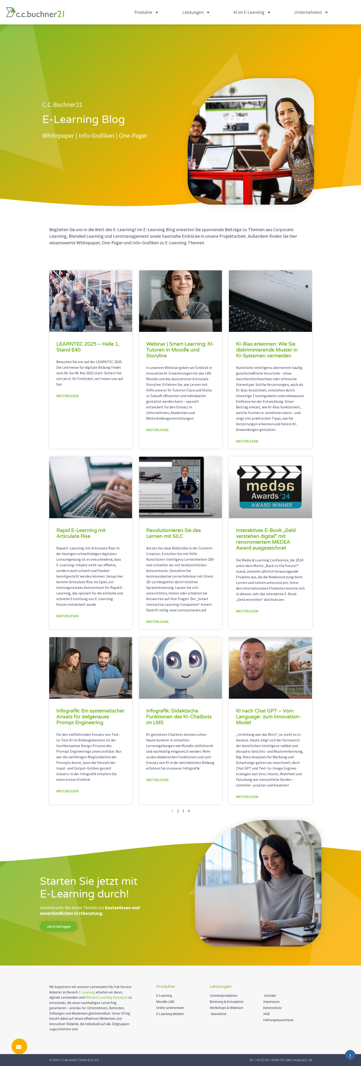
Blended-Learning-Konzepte (106, 997)
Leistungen (196, 12)
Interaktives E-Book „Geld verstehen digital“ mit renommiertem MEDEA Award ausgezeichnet (266, 539)
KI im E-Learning (252, 12)
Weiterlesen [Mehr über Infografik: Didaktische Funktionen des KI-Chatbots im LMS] (157, 779)
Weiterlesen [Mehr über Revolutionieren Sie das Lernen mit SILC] (157, 621)
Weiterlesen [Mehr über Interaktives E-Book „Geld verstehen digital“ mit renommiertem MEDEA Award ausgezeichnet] (247, 611)
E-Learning (87, 992)
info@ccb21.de (302, 1060)
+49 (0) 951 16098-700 (269, 1060)
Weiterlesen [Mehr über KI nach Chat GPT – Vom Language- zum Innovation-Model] (247, 796)
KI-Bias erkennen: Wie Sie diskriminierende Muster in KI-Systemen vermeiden (267, 350)
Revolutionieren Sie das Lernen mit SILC (173, 533)
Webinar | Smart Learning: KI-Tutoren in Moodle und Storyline (180, 350)
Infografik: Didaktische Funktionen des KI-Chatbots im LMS (179, 717)
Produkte (146, 12)
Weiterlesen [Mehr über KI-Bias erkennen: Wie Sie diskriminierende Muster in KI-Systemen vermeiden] (247, 441)
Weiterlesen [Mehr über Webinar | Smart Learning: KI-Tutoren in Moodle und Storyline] (157, 429)
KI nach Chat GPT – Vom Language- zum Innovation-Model (268, 717)
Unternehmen (311, 12)
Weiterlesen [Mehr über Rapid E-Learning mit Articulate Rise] (67, 616)
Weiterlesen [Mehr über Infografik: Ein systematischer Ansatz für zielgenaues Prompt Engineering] (67, 791)
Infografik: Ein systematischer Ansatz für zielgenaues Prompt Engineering (90, 717)
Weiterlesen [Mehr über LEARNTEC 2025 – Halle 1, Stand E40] (67, 395)
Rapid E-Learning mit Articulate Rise (81, 533)
